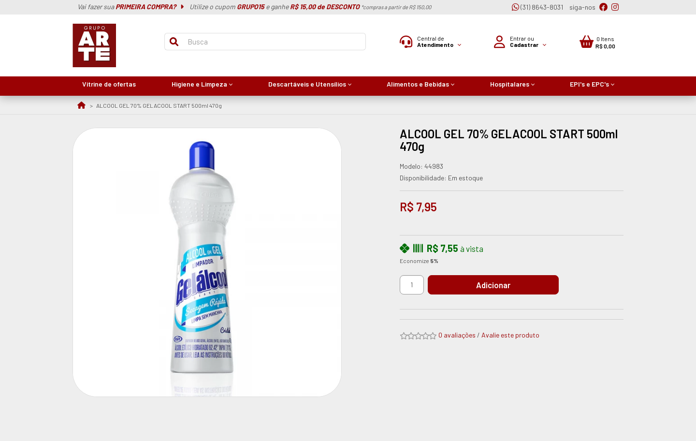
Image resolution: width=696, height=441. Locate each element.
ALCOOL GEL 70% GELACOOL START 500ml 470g (159, 105)
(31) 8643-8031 (537, 7)
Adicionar (500, 285)
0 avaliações (457, 335)
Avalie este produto (510, 335)
